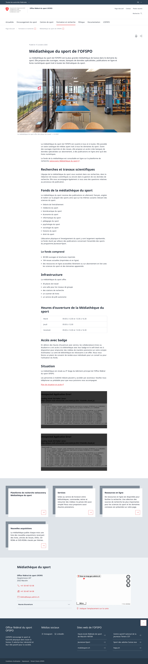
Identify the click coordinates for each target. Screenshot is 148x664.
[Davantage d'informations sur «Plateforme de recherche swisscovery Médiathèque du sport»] (43, 512)
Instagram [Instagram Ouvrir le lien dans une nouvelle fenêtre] (46, 634)
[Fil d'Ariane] (73, 28)
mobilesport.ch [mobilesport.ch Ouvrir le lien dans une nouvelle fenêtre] (92, 648)
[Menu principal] (72, 22)
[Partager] (141, 36)
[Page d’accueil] (119, 9)
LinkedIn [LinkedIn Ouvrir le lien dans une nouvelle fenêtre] (59, 634)
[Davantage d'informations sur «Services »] (90, 512)
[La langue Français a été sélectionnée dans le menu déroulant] (139, 2)
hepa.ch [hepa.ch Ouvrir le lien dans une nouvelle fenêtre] (127, 648)
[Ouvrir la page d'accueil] (29, 12)
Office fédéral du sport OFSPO (41, 8)
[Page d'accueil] (10, 28)
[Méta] (128, 9)
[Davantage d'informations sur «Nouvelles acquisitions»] (43, 545)
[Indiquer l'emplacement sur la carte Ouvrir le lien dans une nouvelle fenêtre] (92, 608)
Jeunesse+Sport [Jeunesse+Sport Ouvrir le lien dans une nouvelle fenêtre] (92, 642)
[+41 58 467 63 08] (26, 585)
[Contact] (128, 9)
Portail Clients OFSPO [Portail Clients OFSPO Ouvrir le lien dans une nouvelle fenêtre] (37, 661)
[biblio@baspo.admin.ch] (28, 597)
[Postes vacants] (137, 9)
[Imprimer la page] (136, 36)
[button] (9, 22)
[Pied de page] (74, 661)
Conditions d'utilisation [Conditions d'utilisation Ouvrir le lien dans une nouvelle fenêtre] (13, 661)
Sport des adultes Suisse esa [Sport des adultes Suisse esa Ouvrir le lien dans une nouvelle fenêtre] (127, 642)
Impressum (25, 661)
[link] (27, 501)
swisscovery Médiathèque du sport (63, 161)
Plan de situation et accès (51, 384)
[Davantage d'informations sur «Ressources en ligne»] (137, 512)
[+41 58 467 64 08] (26, 591)
